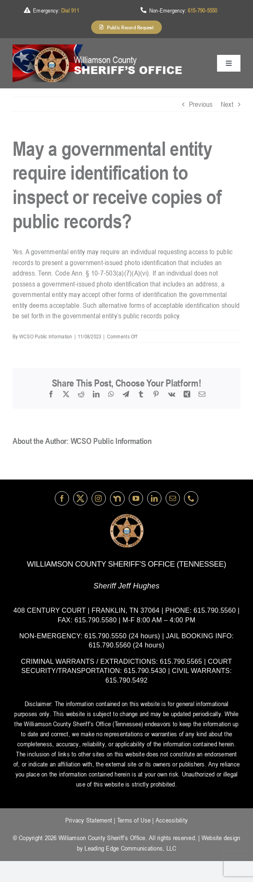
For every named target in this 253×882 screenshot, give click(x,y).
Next (227, 104)
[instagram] (99, 498)
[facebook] (62, 498)
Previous (201, 104)
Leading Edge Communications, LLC (130, 848)
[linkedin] (154, 498)
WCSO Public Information (45, 336)
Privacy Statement (88, 820)
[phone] (191, 498)
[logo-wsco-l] (126, 517)
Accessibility (172, 820)
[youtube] (136, 498)
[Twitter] (80, 498)
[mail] (173, 498)
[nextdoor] (117, 498)
